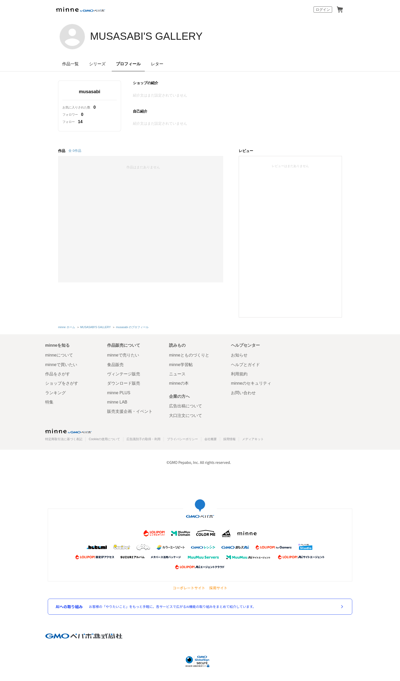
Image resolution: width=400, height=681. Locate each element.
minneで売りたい (123, 355)
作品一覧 (70, 64)
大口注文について (185, 415)
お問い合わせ (243, 393)
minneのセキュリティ (251, 383)
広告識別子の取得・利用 (143, 439)
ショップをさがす (61, 383)
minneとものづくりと (189, 355)
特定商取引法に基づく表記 (63, 439)
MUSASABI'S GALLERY (146, 36)
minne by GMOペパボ (80, 9)
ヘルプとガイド (245, 364)
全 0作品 (74, 151)
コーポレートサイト (189, 587)
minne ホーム (66, 327)
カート (340, 9)
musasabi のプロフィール (132, 327)
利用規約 (239, 374)
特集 (49, 402)
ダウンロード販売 (123, 383)
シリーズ (97, 64)
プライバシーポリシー (182, 439)
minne (68, 431)
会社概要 (210, 439)
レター (157, 64)
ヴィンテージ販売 (123, 374)
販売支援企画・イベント (130, 411)
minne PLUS (118, 393)
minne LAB (117, 402)
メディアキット (253, 439)
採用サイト (218, 587)
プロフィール (128, 64)
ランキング (55, 393)
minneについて (59, 355)
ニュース (177, 374)
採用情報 (229, 439)
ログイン (323, 9)
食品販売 (115, 364)
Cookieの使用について (104, 439)
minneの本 (179, 383)
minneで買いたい (61, 364)
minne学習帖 (181, 364)
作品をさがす (57, 374)
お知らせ (239, 355)
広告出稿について (185, 406)
